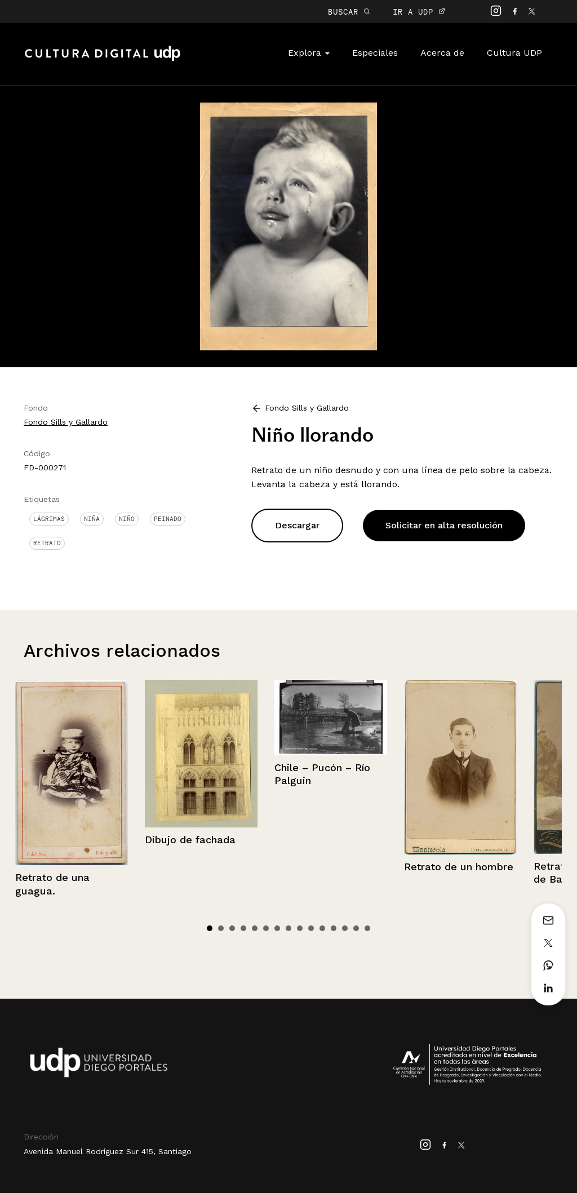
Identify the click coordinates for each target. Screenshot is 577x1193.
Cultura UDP (514, 52)
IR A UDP (419, 11)
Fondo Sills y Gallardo (66, 421)
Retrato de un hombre (458, 867)
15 (367, 928)
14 (356, 928)
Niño (127, 519)
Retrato (47, 543)
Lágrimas (49, 519)
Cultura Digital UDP (102, 60)
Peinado (167, 519)
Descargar (297, 525)
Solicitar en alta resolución (444, 525)
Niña (92, 519)
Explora (309, 52)
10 (311, 928)
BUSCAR (349, 11)
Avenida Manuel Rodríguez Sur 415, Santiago (108, 1151)
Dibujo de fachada (190, 839)
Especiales (375, 52)
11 (322, 928)
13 (345, 928)
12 (333, 928)
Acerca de (442, 52)
